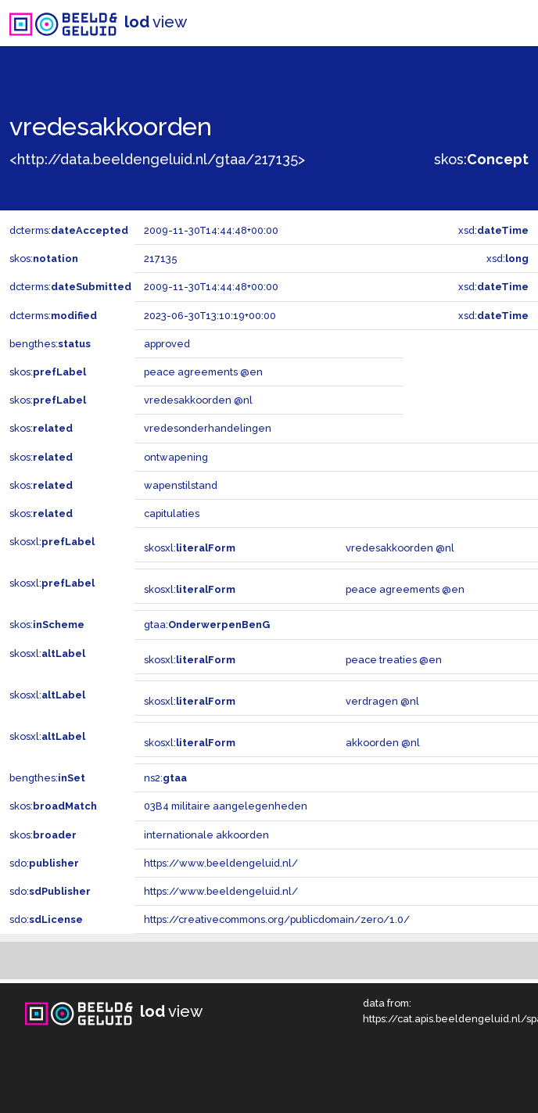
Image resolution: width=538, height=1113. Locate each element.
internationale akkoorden (206, 835)
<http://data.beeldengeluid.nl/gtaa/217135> (157, 159)
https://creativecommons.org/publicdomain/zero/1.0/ (277, 919)
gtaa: (207, 624)
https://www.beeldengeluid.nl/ (221, 863)
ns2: (165, 778)
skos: (481, 159)
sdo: (44, 863)
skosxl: (52, 542)
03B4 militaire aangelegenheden (225, 806)
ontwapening (176, 457)
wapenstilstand (180, 485)
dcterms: (68, 230)
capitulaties (171, 513)
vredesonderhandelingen (207, 428)
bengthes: (50, 344)
